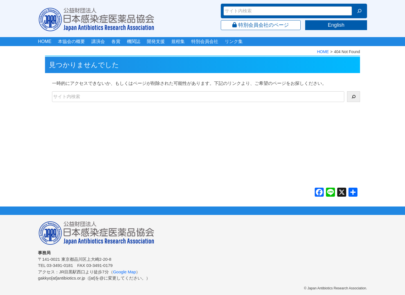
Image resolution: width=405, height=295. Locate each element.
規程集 (178, 41)
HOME (44, 41)
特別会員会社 (204, 41)
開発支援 (156, 41)
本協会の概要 (71, 41)
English (336, 25)
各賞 (115, 41)
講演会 (98, 41)
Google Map (124, 271)
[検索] (359, 10)
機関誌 (133, 41)
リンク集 (234, 41)
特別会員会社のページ (260, 25)
